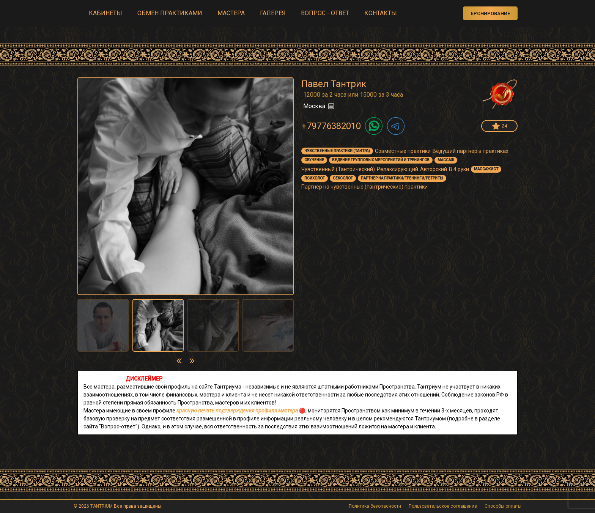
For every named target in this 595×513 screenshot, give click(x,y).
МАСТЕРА (231, 13)
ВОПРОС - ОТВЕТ (325, 13)
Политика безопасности (375, 506)
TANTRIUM (101, 506)
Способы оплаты (503, 506)
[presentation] (179, 360)
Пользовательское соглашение (443, 506)
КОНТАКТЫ (380, 13)
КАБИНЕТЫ (105, 13)
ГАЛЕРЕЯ (273, 13)
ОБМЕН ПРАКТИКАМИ (169, 13)
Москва (319, 106)
